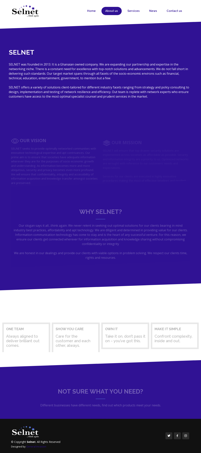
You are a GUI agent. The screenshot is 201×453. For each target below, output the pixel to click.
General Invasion (36, 446)
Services (133, 11)
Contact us (174, 11)
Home (91, 11)
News (153, 11)
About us (111, 11)
